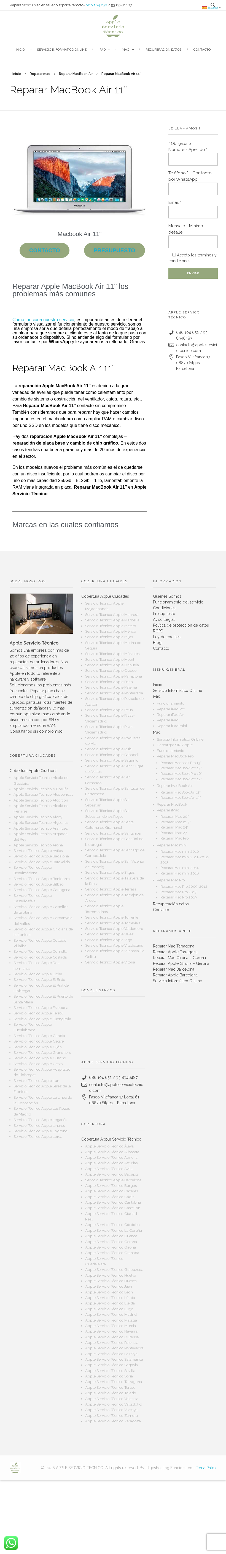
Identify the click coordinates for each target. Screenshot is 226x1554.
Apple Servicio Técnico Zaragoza (113, 1421)
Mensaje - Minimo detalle (193, 235)
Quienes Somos (167, 596)
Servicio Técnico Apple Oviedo (111, 670)
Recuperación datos (171, 904)
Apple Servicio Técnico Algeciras (41, 822)
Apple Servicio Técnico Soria (109, 1376)
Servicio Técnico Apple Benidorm (42, 878)
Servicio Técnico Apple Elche (38, 974)
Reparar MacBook (172, 804)
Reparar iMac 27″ (174, 833)
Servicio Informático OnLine (177, 690)
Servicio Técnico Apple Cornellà (40, 951)
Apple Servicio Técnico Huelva (110, 1275)
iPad (156, 696)
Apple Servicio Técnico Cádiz (109, 1197)
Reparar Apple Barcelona (175, 975)
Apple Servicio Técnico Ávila (109, 1168)
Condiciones (164, 608)
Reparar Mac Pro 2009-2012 (183, 886)
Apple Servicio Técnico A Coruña (41, 789)
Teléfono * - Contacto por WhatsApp (193, 182)
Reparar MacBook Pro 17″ (181, 779)
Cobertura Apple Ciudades (33, 770)
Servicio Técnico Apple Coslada (40, 957)
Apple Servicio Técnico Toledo (110, 1393)
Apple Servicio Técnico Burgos (111, 1185)
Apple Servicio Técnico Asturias (111, 1163)
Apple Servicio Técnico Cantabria (113, 1202)
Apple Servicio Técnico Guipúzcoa (114, 1269)
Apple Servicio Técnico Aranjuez (41, 828)
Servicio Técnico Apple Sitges (109, 872)
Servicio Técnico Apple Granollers (42, 1052)
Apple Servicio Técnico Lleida (110, 1303)
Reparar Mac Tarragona (173, 946)
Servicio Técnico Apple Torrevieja (113, 923)
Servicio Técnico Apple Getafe (39, 1041)
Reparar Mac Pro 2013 (178, 892)
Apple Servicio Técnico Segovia (111, 1365)
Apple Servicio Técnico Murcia (110, 1325)
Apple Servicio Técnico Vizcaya (111, 1409)
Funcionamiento (170, 703)
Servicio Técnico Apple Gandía (39, 1035)
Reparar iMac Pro (174, 838)
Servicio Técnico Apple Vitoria (110, 962)
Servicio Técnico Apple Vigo (108, 940)
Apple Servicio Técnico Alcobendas (43, 794)
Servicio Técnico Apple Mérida (110, 631)
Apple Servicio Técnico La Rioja (111, 1354)
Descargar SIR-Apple (175, 745)
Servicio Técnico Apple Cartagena (42, 889)
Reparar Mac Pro (171, 880)
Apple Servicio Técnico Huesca (111, 1281)
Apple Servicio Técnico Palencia (111, 1342)
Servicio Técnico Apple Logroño (41, 1131)
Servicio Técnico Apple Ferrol (38, 1013)
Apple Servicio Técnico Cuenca (111, 1236)
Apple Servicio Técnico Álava (109, 1146)
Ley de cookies (167, 637)
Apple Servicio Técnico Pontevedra (114, 1348)
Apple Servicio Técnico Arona (38, 845)
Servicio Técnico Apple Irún (36, 1080)
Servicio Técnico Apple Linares (39, 1125)
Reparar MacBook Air (76, 74)
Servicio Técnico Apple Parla (109, 681)
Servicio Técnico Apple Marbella (112, 620)
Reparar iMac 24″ (174, 827)
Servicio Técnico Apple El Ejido (39, 979)
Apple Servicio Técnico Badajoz (111, 1174)
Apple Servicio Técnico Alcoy (38, 817)
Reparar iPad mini (172, 726)
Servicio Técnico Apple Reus (109, 710)
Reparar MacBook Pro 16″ (181, 773)
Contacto (161, 648)
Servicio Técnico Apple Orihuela (112, 665)
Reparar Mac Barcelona (173, 969)
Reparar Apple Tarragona (175, 952)
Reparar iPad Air (170, 714)
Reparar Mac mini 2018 (179, 873)
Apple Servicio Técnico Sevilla (110, 1370)
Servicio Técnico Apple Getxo (38, 1064)
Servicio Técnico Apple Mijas (109, 637)
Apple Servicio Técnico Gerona (111, 1241)
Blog (157, 642)
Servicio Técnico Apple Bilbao (39, 884)
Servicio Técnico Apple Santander (113, 833)
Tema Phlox (206, 1468)
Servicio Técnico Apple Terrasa (110, 889)
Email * (193, 209)
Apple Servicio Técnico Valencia (111, 1398)
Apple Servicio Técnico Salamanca (114, 1359)
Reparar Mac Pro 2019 (178, 897)
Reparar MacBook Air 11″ (180, 792)
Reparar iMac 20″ (174, 816)
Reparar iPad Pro (171, 709)
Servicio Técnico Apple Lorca (38, 1136)
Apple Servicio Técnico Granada (112, 1252)
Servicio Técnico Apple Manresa (112, 614)
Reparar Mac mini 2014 (179, 868)
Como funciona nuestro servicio (43, 319)
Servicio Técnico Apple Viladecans (114, 945)
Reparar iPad (168, 720)
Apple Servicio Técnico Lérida (110, 1297)
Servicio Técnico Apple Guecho (40, 1058)
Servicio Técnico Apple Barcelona (113, 1180)
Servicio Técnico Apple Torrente (111, 917)
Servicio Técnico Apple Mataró (110, 626)
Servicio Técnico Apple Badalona (41, 856)
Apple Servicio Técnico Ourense (112, 1337)
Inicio (16, 74)
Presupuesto (164, 613)
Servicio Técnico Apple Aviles (38, 850)
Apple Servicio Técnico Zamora (111, 1415)
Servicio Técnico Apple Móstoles (112, 653)
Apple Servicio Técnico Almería (111, 1157)
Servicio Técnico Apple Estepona (41, 1007)
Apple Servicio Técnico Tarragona (113, 1381)
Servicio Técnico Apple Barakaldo (42, 862)
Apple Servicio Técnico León (109, 1292)
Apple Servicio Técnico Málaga (111, 1320)
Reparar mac (40, 74)
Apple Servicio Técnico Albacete (112, 1152)
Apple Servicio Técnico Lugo (109, 1309)
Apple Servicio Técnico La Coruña (113, 1230)
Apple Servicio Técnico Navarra (111, 1331)
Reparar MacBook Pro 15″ (181, 768)
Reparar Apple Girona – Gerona (181, 963)
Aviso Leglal (164, 619)
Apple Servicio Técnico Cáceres (111, 1191)
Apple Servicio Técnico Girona (110, 1247)
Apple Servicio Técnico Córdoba (112, 1224)
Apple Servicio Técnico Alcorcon (41, 800)
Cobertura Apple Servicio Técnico (111, 1139)
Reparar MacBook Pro (175, 756)
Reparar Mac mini (172, 845)
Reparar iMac (168, 810)
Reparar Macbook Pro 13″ (180, 763)
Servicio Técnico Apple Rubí (108, 749)
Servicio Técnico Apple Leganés (40, 1119)
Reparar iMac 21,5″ (175, 822)
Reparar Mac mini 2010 (179, 851)
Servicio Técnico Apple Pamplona (113, 676)
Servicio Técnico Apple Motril (109, 659)
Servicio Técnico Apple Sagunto (112, 760)
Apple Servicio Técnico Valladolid (113, 1404)
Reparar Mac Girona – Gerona (179, 957)
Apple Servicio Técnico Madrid (111, 1314)
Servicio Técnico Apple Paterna (111, 687)
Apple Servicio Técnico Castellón (112, 1208)
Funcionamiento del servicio (178, 602)
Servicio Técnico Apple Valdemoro (114, 928)
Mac (156, 732)
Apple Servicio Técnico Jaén (108, 1286)
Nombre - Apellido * (193, 156)
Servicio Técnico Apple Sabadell (112, 754)
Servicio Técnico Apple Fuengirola (42, 1019)
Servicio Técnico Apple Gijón (38, 1047)
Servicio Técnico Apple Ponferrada (114, 693)
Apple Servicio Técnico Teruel (110, 1387)
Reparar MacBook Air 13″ (180, 797)
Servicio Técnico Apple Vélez (109, 934)
